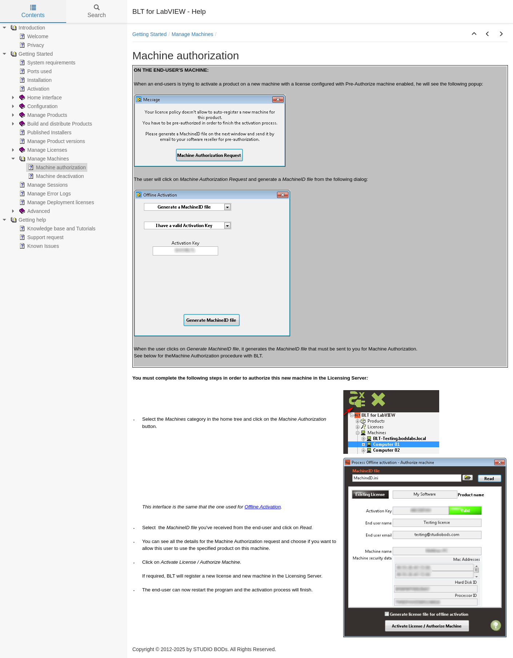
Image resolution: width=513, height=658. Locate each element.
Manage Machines (192, 34)
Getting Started (149, 34)
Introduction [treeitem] (27, 27)
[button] (474, 34)
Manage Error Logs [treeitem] (44, 193)
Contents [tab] (33, 11)
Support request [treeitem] (41, 237)
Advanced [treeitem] (34, 211)
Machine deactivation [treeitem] (55, 176)
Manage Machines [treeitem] (43, 158)
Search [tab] (96, 11)
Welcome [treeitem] (33, 36)
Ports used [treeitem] (35, 71)
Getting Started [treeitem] (31, 53)
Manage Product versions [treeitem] (51, 141)
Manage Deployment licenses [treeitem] (56, 202)
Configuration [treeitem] (37, 106)
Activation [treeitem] (33, 88)
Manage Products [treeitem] (42, 115)
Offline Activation (263, 507)
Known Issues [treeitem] (38, 246)
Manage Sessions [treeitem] (43, 185)
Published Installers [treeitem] (44, 132)
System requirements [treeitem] (46, 62)
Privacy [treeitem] (31, 45)
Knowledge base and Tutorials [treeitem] (57, 228)
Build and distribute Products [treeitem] (55, 123)
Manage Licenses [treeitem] (42, 150)
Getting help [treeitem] (27, 219)
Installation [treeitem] (35, 80)
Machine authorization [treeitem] (56, 167)
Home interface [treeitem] (40, 97)
